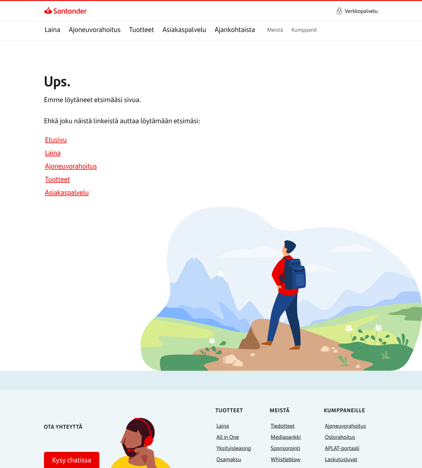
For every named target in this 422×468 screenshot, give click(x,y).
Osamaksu (229, 459)
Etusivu (56, 139)
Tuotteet (141, 29)
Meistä (275, 29)
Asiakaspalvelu (184, 29)
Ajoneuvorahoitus (95, 29)
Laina (52, 29)
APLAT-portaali (342, 448)
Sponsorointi (285, 448)
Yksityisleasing (234, 448)
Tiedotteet (283, 426)
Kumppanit (304, 29)
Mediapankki (286, 437)
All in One (228, 437)
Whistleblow (286, 459)
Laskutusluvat (341, 459)
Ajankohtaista (235, 29)
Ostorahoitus (340, 437)
